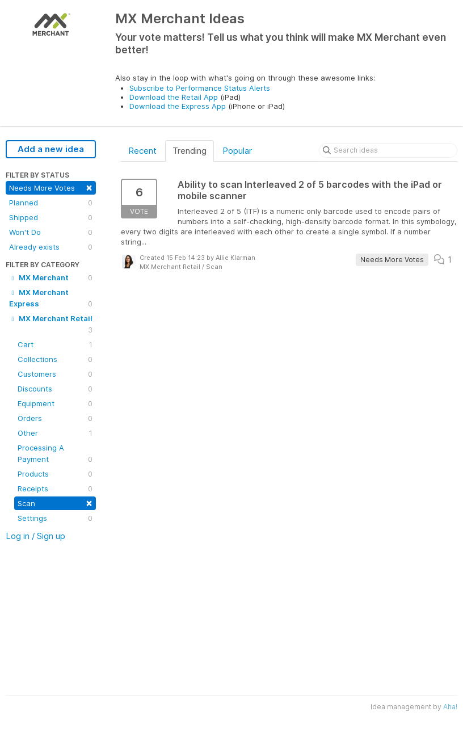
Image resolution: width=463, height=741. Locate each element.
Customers (55, 374)
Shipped (50, 217)
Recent (142, 150)
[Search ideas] (388, 150)
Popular (237, 150)
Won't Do (50, 232)
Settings (55, 518)
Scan (55, 502)
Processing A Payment (55, 454)
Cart (55, 344)
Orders (55, 418)
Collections (55, 359)
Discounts (55, 388)
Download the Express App (177, 106)
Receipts (55, 488)
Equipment (55, 403)
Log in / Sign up (35, 536)
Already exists (50, 246)
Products (55, 473)
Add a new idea (51, 149)
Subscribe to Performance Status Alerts (199, 87)
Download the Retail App (173, 97)
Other (55, 433)
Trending (189, 150)
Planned (50, 202)
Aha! (450, 706)
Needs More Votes (50, 187)
